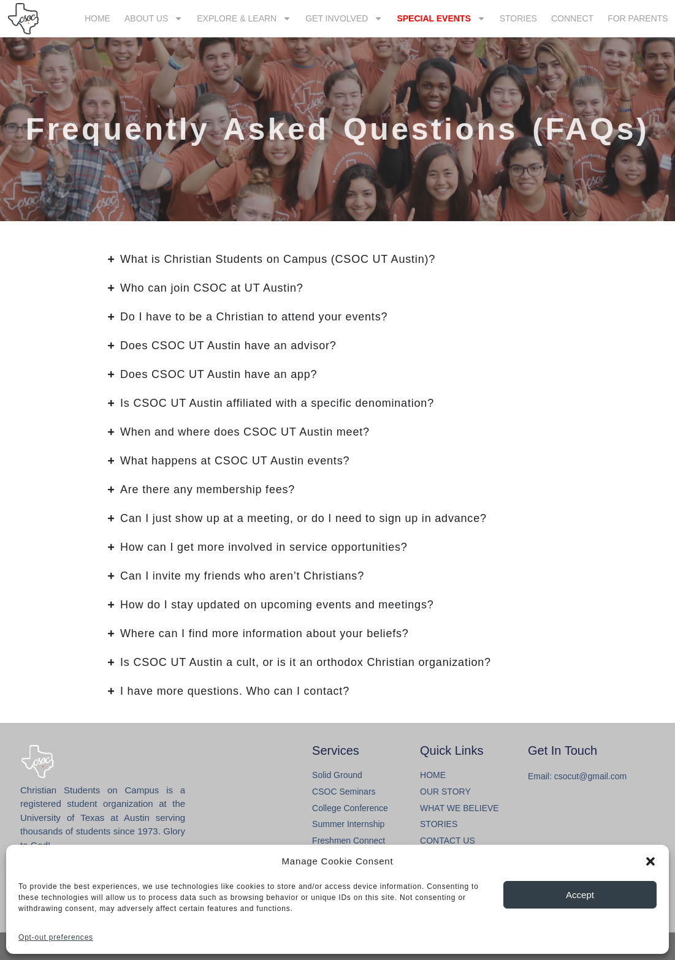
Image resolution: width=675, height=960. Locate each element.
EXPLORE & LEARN (244, 18)
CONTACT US (447, 840)
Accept (580, 895)
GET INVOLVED (344, 18)
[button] (650, 861)
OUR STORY (445, 791)
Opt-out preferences (55, 937)
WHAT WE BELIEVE (459, 808)
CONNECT (572, 18)
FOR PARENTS (638, 18)
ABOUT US (153, 18)
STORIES (518, 18)
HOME (97, 18)
